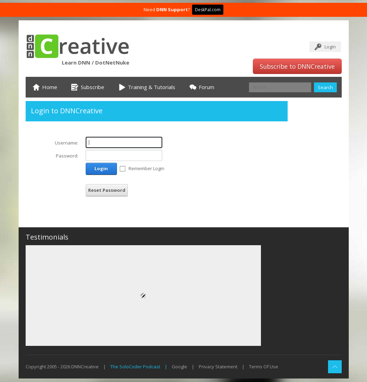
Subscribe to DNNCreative (297, 66)
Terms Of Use (263, 366)
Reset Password (106, 190)
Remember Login (146, 168)
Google (179, 366)
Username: (66, 143)
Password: (67, 156)
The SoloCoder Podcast (135, 366)
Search (325, 87)
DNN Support (172, 9)
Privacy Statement (218, 366)
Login (330, 46)
